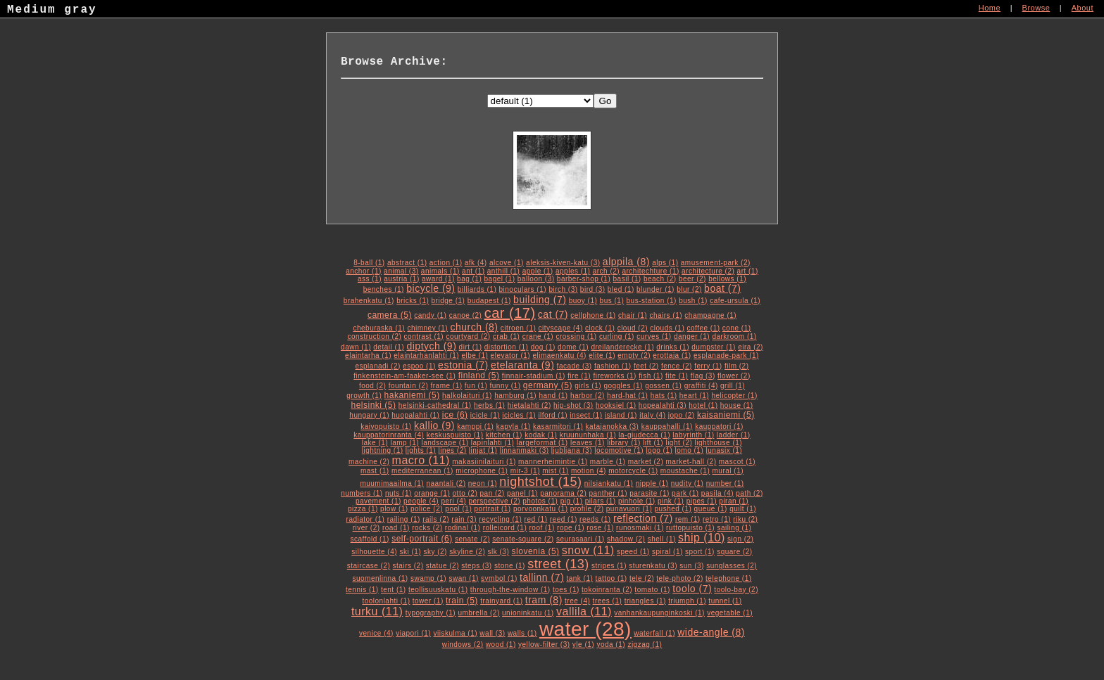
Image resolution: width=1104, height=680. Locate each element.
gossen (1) (663, 386)
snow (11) (588, 550)
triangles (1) (645, 601)
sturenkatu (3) (653, 566)
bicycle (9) (430, 288)
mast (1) (374, 471)
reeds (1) (595, 519)
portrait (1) (493, 509)
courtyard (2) (468, 336)
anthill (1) (503, 271)
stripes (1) (609, 566)
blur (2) (689, 289)
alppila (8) (626, 261)
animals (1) (440, 271)
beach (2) (660, 279)
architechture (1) (650, 271)
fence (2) (676, 366)
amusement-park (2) (716, 263)
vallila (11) (584, 611)
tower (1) (428, 601)
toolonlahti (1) (386, 601)
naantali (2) (445, 483)
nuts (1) (398, 493)
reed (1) (563, 519)
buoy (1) (583, 300)
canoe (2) (465, 315)
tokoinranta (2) (607, 590)
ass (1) (370, 279)
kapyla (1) (513, 426)
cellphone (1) (592, 315)
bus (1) (612, 300)
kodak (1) (541, 435)
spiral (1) (667, 552)
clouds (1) (667, 328)
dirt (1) (470, 347)
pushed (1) (673, 509)
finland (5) (479, 375)
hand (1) (553, 395)
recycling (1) (500, 519)
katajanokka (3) (612, 426)
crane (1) (538, 336)
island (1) (621, 415)
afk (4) (476, 263)
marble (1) (608, 462)
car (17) (510, 313)
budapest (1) (489, 300)
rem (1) (688, 519)
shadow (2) (626, 539)
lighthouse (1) (719, 443)
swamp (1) (428, 578)
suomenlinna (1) (380, 578)
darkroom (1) (734, 336)
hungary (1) (369, 415)
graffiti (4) (701, 386)
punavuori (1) (629, 509)
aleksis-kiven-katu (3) (563, 263)
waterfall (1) (654, 633)
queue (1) (710, 509)
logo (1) (659, 450)
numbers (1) (361, 493)
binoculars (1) (523, 289)
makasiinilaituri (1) (484, 462)
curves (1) (653, 336)
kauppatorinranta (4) (388, 435)
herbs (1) (490, 405)
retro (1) (717, 519)
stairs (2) (408, 566)
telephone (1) (728, 578)
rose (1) (599, 528)
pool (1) (458, 509)
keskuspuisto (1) (455, 435)
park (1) (685, 493)
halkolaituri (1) (467, 395)
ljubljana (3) (571, 450)
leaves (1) (587, 443)
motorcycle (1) (633, 471)
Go (605, 101)
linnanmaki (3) (524, 450)
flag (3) (703, 376)
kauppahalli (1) (667, 426)
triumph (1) (687, 601)
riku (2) (745, 519)
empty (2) (634, 355)
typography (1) (431, 613)
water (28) (585, 629)
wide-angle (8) (711, 632)
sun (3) (691, 566)
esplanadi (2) (377, 366)
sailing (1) (734, 528)
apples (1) (573, 271)
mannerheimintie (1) (552, 462)
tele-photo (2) (679, 578)
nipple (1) (652, 483)
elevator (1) (511, 355)
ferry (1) (708, 366)
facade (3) (574, 366)
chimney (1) (427, 328)
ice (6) (455, 415)
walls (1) (522, 633)
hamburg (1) (515, 395)
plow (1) (394, 509)
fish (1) (651, 376)
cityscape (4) (561, 328)
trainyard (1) (501, 601)
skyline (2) (467, 552)
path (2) (749, 493)
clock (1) (600, 328)
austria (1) (402, 279)
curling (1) (616, 336)
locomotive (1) (619, 450)
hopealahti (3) (662, 405)
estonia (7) (463, 365)
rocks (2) (427, 528)
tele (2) (641, 578)
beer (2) (692, 279)
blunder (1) (655, 289)
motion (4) (588, 471)
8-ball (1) (368, 263)
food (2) (372, 386)
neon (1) (482, 483)
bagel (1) (499, 279)
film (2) (736, 366)
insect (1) (586, 415)
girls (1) (588, 386)
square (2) (735, 552)
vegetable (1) (730, 613)
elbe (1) (474, 355)
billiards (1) (477, 289)
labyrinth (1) (693, 435)
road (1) (396, 528)
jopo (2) (681, 415)
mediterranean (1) (422, 471)
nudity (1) (687, 483)
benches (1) (383, 289)
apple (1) (537, 271)
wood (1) (501, 644)
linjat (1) (483, 450)
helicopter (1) (734, 395)
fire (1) (579, 376)
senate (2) (472, 539)
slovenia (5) (536, 551)
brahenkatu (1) (369, 300)
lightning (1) (382, 450)
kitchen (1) (504, 435)
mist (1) (555, 471)
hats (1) (664, 395)
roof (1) (542, 528)
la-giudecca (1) (644, 435)
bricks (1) (412, 300)
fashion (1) (613, 366)
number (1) (725, 483)
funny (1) (505, 386)
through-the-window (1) (510, 590)
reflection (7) (643, 518)
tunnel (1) (724, 601)
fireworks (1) (614, 376)
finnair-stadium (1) (533, 376)
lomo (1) (689, 450)
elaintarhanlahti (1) (426, 355)
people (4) (421, 501)
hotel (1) (703, 405)
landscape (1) (444, 443)
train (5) (462, 600)
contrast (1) (424, 336)
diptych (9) (431, 346)
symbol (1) (499, 578)
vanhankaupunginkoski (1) (659, 613)
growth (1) (364, 395)
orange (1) (432, 493)
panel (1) (522, 493)
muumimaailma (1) (392, 483)
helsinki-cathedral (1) (435, 405)
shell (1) (662, 539)
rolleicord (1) (505, 528)
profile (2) (587, 509)
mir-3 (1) (525, 471)
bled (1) (621, 289)
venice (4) (376, 633)
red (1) (536, 519)
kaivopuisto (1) (386, 426)
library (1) (624, 443)
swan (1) (463, 578)
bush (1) (693, 300)
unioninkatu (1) (528, 613)
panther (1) (608, 493)
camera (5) (390, 315)
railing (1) (403, 519)
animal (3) (401, 271)
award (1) (438, 279)
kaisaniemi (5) (726, 415)
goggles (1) (623, 386)
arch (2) (606, 271)
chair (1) (632, 315)
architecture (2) (708, 271)
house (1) (736, 405)
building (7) (539, 299)
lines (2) (453, 450)
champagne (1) (710, 315)
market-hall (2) (691, 462)
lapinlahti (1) (492, 443)
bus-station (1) (652, 300)
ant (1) (473, 271)
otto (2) (465, 493)
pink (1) (671, 501)
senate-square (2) (522, 539)
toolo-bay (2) (736, 590)
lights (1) (421, 450)
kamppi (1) (475, 426)
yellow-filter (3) (544, 644)
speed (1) (633, 552)
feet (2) (646, 366)
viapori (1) (413, 633)
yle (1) (583, 644)
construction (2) (374, 336)
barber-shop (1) (583, 279)
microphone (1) (482, 471)
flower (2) (734, 376)
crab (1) (506, 336)
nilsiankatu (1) (609, 483)
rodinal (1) (463, 528)
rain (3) (464, 519)
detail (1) (388, 347)
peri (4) (453, 501)
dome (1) (573, 347)
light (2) (678, 443)
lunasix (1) (724, 450)
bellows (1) (727, 279)
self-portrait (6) (422, 539)
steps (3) (476, 566)
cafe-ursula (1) (735, 300)
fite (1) (676, 376)
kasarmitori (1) (558, 426)
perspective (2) (494, 501)
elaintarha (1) (368, 355)
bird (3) (593, 289)
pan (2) (492, 493)
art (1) (747, 271)
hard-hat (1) (627, 395)
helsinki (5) (373, 405)
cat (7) (553, 314)
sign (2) (740, 539)
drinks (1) (672, 347)
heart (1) (694, 395)
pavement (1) (378, 501)
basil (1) (627, 279)
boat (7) (722, 288)
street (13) (558, 564)
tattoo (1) (611, 578)
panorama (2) (563, 493)
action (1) (446, 263)
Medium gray (52, 11)
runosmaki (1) (640, 528)
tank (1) (579, 578)
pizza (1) (363, 509)
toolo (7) (692, 588)
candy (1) (430, 315)
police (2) (426, 509)
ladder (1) (734, 435)
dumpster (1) (713, 347)
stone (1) (509, 566)
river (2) (366, 528)
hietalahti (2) (529, 405)
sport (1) (700, 552)
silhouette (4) (374, 552)
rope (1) (570, 528)
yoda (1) (610, 644)
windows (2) (463, 644)
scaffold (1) (370, 539)
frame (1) (447, 386)
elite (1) (602, 355)
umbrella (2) (478, 613)
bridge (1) (448, 300)
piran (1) (733, 501)
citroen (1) (519, 328)
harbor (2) (587, 395)
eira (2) (750, 347)
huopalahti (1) (415, 415)
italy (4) (652, 415)
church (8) (474, 327)
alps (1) (665, 263)
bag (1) (469, 279)
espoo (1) (419, 366)
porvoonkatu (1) (540, 509)
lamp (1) (404, 443)
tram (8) (544, 599)
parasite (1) (649, 493)
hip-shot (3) (573, 405)
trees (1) (607, 601)
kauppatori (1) (719, 426)
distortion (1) (506, 347)
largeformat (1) (542, 443)
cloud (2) (632, 328)
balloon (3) (536, 279)
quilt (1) (742, 509)
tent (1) (393, 590)
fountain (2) (409, 386)
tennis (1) (362, 590)
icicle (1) (485, 415)
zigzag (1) (644, 644)
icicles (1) (519, 415)
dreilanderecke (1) (622, 347)
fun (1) (476, 386)
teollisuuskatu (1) (438, 590)
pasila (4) (717, 493)
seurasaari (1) (580, 539)
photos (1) (540, 501)
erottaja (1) (672, 355)
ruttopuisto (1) (690, 528)
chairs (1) (665, 315)
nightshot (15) (540, 482)
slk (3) (499, 552)
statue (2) (442, 566)
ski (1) (410, 552)
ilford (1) (552, 415)
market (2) (646, 462)
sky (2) (435, 552)
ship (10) (701, 538)
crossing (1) (576, 336)
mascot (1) (737, 462)
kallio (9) (434, 425)
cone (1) (736, 328)
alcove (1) (506, 263)
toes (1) (566, 590)
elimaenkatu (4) (559, 355)
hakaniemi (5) (412, 395)
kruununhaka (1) (588, 435)
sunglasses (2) (731, 566)
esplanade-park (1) (726, 355)
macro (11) (421, 460)
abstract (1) (407, 263)
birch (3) (562, 289)
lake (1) (375, 443)
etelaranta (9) (522, 365)
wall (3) (492, 633)
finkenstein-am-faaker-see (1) (404, 376)
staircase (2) (369, 566)
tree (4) (577, 601)
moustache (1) (685, 471)
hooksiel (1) (616, 405)
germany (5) (547, 385)
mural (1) (728, 471)
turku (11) (377, 611)
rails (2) (435, 519)
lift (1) (653, 443)
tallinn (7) (542, 577)
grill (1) (732, 386)
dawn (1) (356, 347)
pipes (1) (701, 501)
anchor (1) (364, 271)
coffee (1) (703, 328)
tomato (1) (652, 590)
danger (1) (692, 336)
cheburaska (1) (379, 328)
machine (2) (369, 462)
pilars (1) (600, 501)
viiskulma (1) (455, 633)
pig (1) (571, 501)
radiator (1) (365, 519)
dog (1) (543, 347)
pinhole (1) (637, 501)
